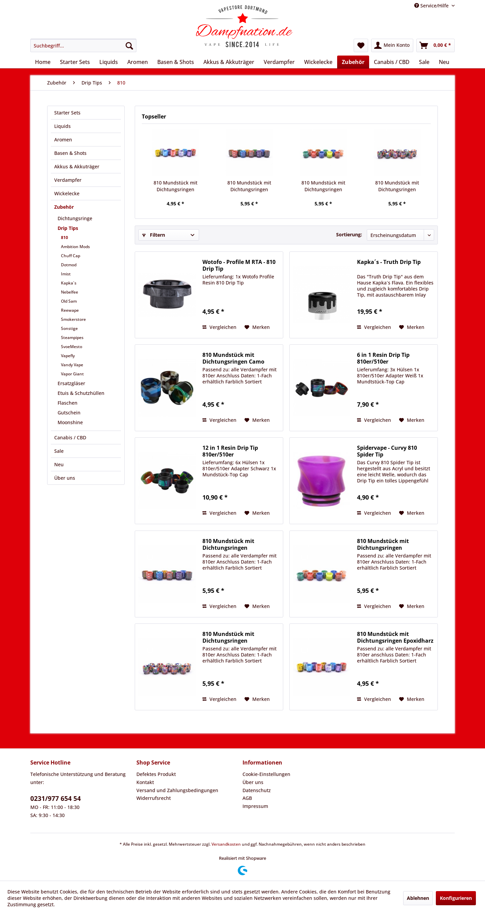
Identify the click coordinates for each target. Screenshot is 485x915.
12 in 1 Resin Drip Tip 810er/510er (230, 451)
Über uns (64, 478)
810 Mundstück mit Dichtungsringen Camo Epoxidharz (233, 358)
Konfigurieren (456, 898)
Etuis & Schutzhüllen (81, 393)
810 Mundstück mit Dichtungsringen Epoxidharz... (249, 186)
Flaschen (67, 403)
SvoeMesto (71, 346)
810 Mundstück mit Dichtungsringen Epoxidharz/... (397, 186)
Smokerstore (73, 319)
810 (64, 237)
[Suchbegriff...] (83, 45)
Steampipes (72, 337)
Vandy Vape (72, 365)
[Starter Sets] (75, 62)
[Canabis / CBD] (391, 62)
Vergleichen (219, 327)
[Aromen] (138, 62)
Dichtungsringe (75, 218)
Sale (59, 451)
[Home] (42, 62)
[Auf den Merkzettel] (257, 327)
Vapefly (68, 356)
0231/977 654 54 (55, 798)
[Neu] (444, 62)
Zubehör (64, 207)
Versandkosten (226, 844)
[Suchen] (129, 45)
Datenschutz (257, 790)
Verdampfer (68, 180)
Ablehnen (418, 898)
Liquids (62, 126)
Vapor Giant (72, 374)
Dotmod (68, 265)
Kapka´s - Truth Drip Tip (389, 262)
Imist (66, 274)
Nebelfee (69, 292)
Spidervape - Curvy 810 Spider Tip (387, 451)
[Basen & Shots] (176, 62)
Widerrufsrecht (153, 798)
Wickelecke (66, 193)
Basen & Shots (70, 153)
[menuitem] (83, 45)
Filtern (153, 235)
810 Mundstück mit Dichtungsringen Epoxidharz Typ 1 (175, 186)
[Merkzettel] (361, 45)
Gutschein (69, 412)
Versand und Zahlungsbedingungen (177, 790)
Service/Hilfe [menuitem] (432, 5)
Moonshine (70, 422)
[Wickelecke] (318, 62)
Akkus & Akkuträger (76, 166)
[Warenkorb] (435, 45)
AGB (247, 798)
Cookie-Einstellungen (266, 774)
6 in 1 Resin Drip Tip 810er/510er (383, 358)
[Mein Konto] (392, 45)
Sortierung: (349, 234)
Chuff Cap (70, 256)
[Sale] (424, 62)
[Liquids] (109, 62)
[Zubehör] (353, 62)
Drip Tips (68, 228)
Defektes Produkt (156, 774)
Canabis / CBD (70, 437)
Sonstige (69, 328)
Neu (59, 464)
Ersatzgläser (71, 383)
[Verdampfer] (279, 62)
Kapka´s (68, 283)
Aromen (63, 139)
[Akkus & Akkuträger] (229, 62)
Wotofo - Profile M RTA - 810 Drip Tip (239, 265)
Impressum (255, 806)
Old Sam (69, 301)
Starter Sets (67, 112)
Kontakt (145, 782)
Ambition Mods (75, 246)
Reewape (70, 310)
